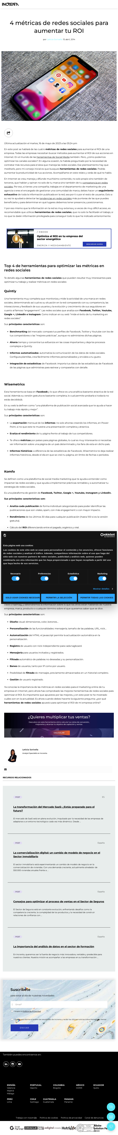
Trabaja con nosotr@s (26, 1117)
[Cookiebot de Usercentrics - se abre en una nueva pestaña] (102, 535)
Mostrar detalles (101, 589)
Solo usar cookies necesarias (23, 597)
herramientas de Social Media (53, 157)
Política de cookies (49, 1117)
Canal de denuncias (94, 1117)
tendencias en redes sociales (56, 198)
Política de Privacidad (32, 1011)
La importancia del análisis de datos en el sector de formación (53, 946)
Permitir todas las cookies (96, 597)
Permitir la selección (59, 597)
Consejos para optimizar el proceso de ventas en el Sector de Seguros (58, 901)
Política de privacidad (71, 1117)
